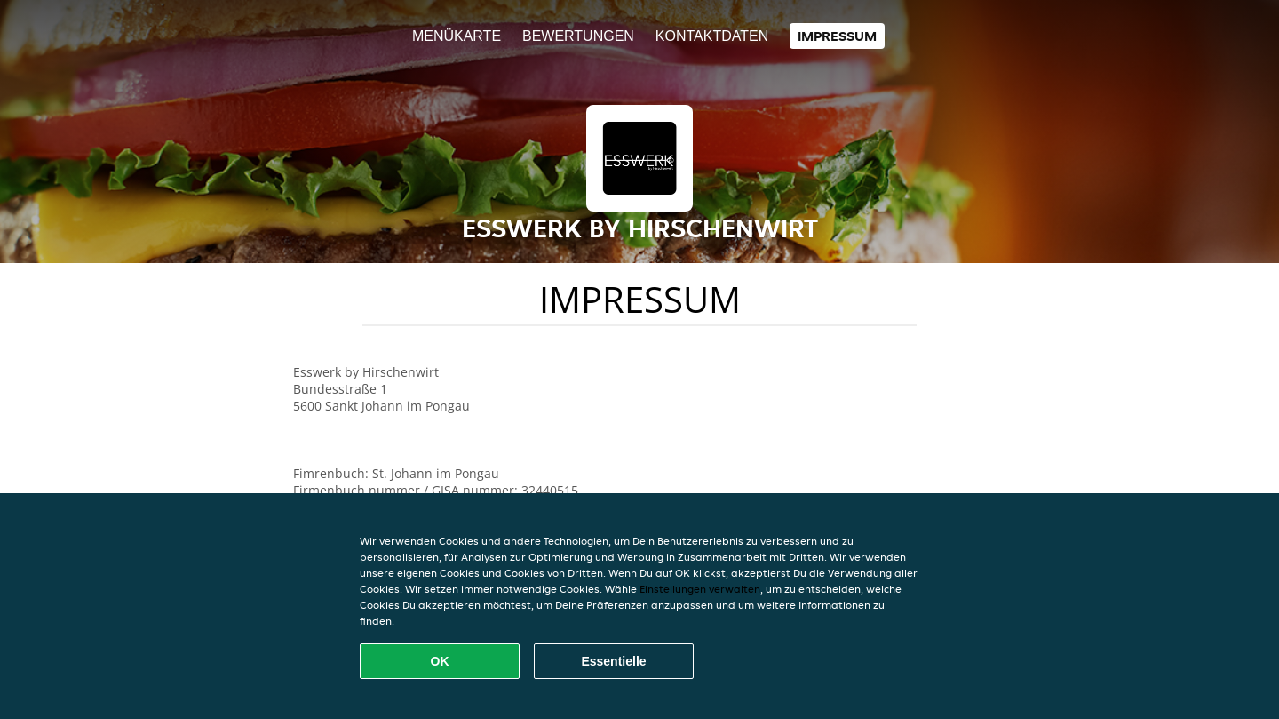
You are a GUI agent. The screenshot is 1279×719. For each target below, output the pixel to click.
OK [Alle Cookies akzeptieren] (440, 661)
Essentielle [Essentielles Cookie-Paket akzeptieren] (613, 661)
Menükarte (456, 36)
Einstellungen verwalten (700, 588)
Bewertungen (578, 36)
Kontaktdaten (711, 36)
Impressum (837, 36)
